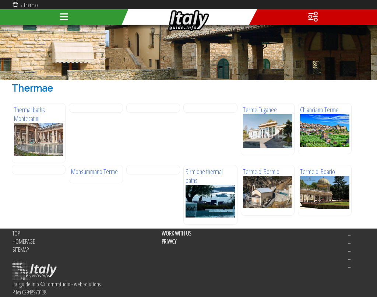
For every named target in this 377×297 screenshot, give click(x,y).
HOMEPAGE (24, 241)
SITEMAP (21, 249)
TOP (16, 233)
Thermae (31, 4)
